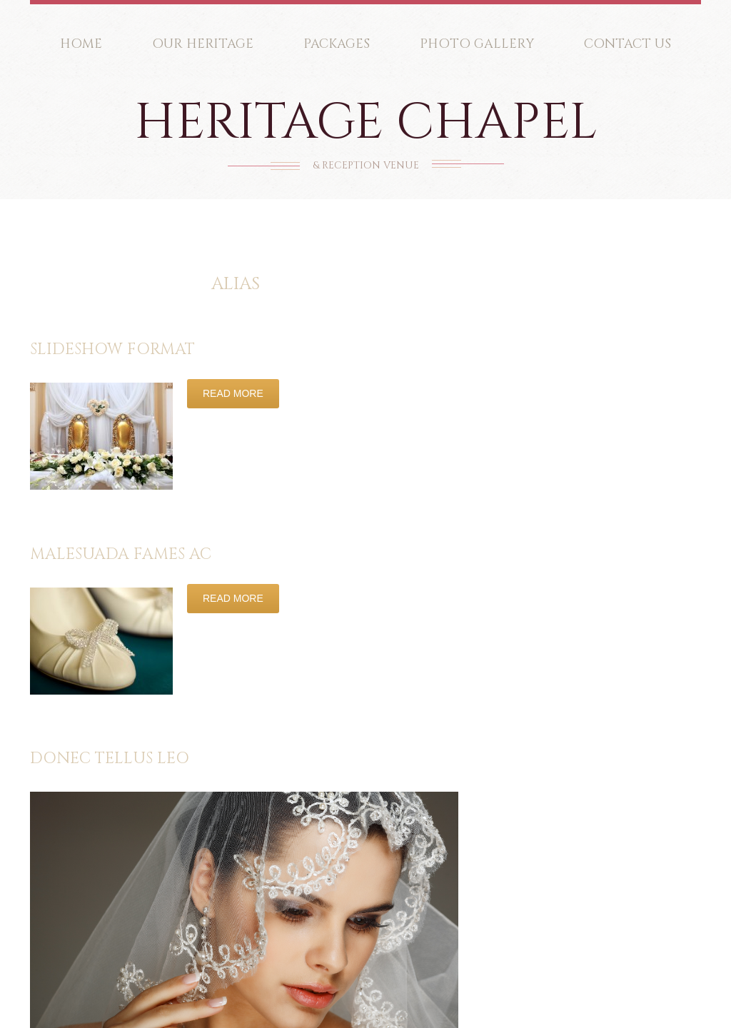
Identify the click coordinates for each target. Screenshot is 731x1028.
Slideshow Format (112, 349)
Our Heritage (202, 44)
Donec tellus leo (109, 758)
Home (81, 44)
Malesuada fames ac (120, 554)
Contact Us (627, 44)
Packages (336, 44)
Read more (233, 393)
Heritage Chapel (366, 122)
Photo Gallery (477, 44)
